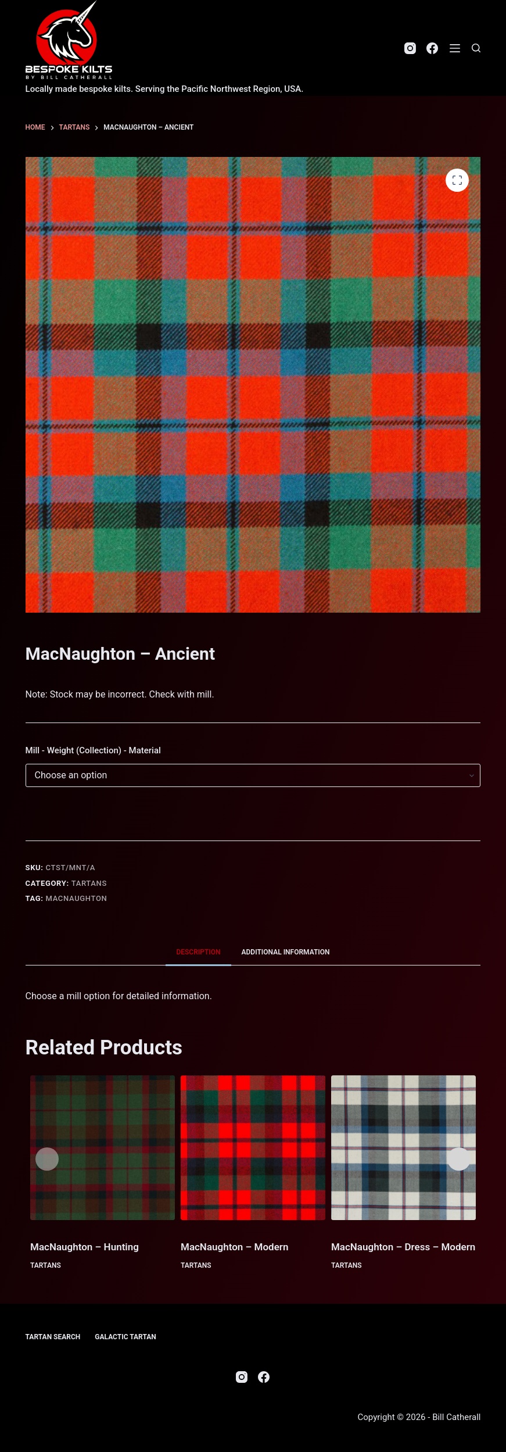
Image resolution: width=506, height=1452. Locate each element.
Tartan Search (53, 1337)
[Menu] (455, 48)
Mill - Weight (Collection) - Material (93, 750)
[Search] (476, 48)
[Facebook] (432, 48)
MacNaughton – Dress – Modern (403, 1247)
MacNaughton (76, 898)
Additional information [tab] (286, 952)
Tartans (89, 883)
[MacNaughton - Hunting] (102, 1147)
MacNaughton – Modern (234, 1247)
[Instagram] (410, 48)
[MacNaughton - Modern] (253, 1147)
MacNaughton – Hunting (84, 1247)
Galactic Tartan (125, 1337)
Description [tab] (198, 952)
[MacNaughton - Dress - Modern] (403, 1147)
